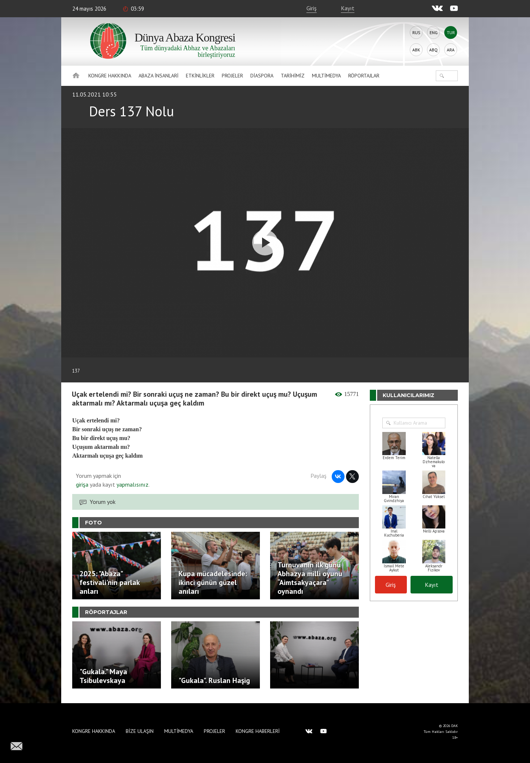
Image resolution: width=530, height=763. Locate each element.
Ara (450, 49)
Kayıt (347, 8)
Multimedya (326, 75)
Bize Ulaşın (140, 731)
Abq (433, 49)
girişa (82, 484)
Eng (434, 32)
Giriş (311, 8)
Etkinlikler (200, 75)
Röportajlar (363, 75)
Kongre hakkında (109, 75)
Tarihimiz (293, 75)
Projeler (232, 75)
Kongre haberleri (258, 731)
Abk (416, 49)
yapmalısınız (131, 484)
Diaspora (261, 75)
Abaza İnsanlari (158, 75)
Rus (416, 32)
